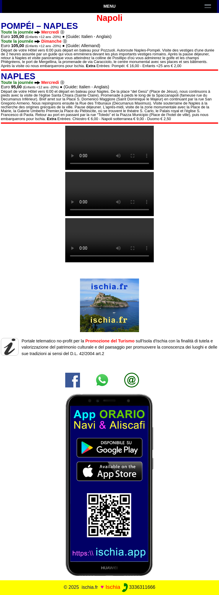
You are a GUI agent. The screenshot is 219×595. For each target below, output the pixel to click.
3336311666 (138, 587)
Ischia (112, 587)
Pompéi (17, 26)
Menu (109, 6)
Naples (60, 26)
